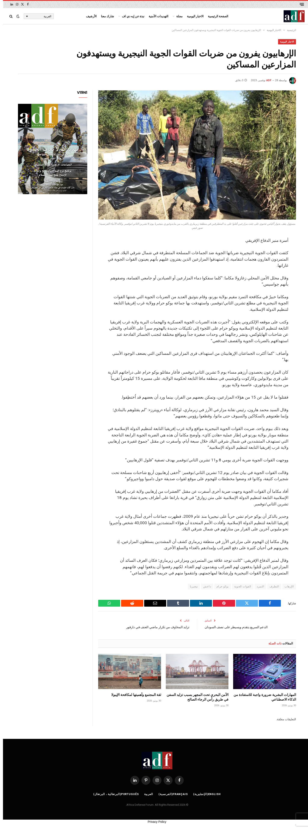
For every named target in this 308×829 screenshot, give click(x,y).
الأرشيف (88, 16)
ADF (265, 80)
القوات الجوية (239, 586)
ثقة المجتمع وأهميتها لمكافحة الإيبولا (133, 695)
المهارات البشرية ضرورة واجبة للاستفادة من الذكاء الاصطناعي (262, 697)
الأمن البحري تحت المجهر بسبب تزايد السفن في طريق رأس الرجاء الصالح (194, 697)
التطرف (271, 586)
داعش (204, 586)
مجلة (176, 16)
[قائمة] (299, 4)
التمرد (257, 586)
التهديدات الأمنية (155, 16)
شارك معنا (104, 16)
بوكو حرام (219, 586)
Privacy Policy (154, 822)
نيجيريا (191, 586)
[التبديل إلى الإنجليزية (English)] (204, 794)
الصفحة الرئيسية (215, 16)
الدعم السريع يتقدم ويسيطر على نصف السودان (233, 627)
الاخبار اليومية (192, 16)
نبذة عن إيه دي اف (130, 16)
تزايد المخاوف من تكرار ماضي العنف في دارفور (154, 627)
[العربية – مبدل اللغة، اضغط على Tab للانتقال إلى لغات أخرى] (36, 16)
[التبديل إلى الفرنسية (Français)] (170, 794)
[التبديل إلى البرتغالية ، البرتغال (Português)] (112, 794)
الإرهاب (286, 586)
